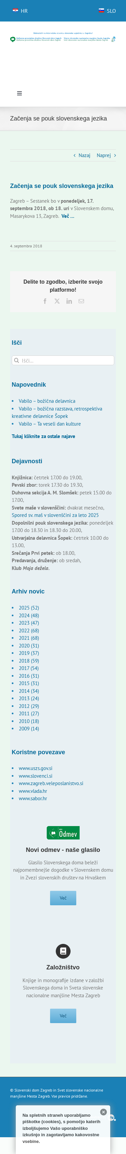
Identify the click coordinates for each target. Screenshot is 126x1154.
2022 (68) (29, 630)
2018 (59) (29, 661)
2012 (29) (29, 706)
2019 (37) (29, 653)
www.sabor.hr (33, 798)
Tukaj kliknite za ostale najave (43, 436)
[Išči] (17, 360)
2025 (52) (29, 608)
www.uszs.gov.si (35, 768)
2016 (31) (29, 676)
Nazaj (84, 155)
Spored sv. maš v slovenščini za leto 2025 (55, 515)
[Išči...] (63, 360)
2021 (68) (29, 638)
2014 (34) (29, 691)
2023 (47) (29, 623)
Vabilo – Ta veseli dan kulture (50, 424)
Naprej (104, 155)
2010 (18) (29, 721)
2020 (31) (29, 645)
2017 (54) (29, 668)
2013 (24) (29, 698)
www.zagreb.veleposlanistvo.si (51, 783)
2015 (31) (29, 683)
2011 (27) (29, 713)
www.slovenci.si (35, 776)
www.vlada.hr (33, 791)
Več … (67, 216)
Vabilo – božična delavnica (47, 401)
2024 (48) (29, 615)
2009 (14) (29, 728)
